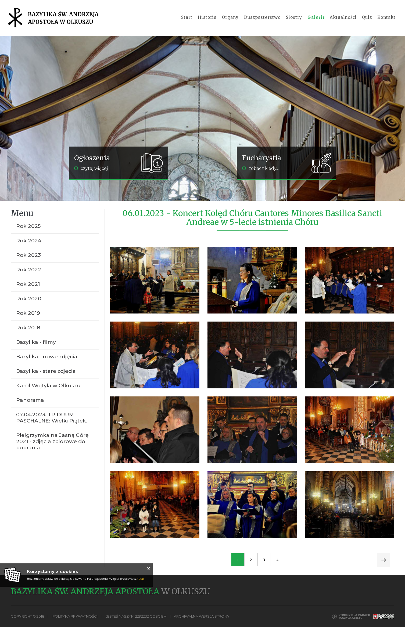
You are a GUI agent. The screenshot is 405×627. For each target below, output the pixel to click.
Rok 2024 (28, 241)
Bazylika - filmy (36, 342)
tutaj (140, 579)
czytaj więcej (91, 168)
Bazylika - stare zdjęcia (46, 371)
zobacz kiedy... (260, 168)
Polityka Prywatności (75, 616)
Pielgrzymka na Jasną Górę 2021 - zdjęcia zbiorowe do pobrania (52, 441)
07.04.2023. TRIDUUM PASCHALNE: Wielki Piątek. (51, 417)
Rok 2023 (28, 255)
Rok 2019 (28, 313)
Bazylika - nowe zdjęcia (46, 356)
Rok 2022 (28, 270)
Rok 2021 (28, 284)
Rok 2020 (28, 299)
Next (383, 560)
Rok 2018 (28, 328)
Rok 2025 (28, 226)
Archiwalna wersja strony (202, 616)
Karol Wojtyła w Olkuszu (48, 385)
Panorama (30, 400)
